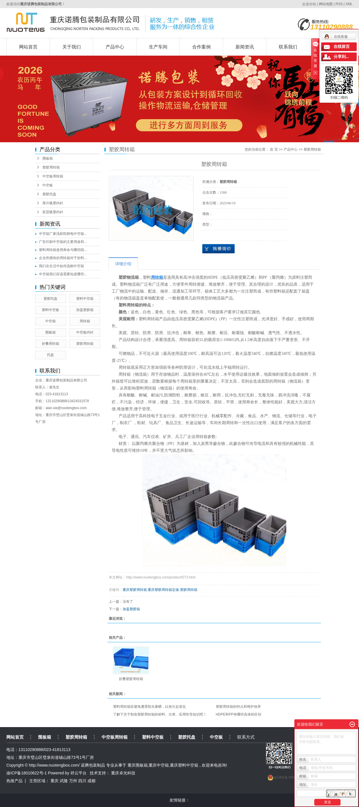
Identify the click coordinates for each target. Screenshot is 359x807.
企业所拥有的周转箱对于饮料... (63, 258)
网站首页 (28, 46)
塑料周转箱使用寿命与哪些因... (63, 250)
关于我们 (71, 46)
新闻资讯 (244, 46)
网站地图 (326, 4)
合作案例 (201, 46)
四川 (82, 780)
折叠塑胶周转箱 (131, 679)
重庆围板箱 (138, 765)
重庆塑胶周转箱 (135, 590)
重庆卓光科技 (123, 773)
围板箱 (47, 158)
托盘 (50, 355)
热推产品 (14, 780)
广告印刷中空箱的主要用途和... (63, 242)
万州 (73, 780)
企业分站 (309, 4)
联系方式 (246, 737)
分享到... (341, 57)
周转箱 (85, 321)
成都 (91, 780)
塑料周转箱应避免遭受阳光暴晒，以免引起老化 (149, 707)
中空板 (47, 185)
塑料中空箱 (85, 299)
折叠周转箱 (50, 344)
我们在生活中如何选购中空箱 (61, 266)
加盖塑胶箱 (85, 310)
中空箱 (50, 321)
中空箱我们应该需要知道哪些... (63, 274)
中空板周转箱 (52, 176)
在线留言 (342, 46)
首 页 (274, 149)
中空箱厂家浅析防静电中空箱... (63, 234)
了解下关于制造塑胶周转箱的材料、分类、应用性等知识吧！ (160, 714)
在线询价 (218, 248)
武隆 (64, 780)
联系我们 (288, 46)
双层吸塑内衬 (52, 212)
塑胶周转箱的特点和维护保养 (238, 707)
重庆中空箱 (159, 765)
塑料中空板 (50, 310)
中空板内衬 (85, 332)
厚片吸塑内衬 (52, 203)
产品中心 (115, 46)
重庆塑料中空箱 (184, 765)
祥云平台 (78, 773)
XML (349, 4)
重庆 (55, 780)
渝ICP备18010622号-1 (26, 773)
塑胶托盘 (49, 194)
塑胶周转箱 (51, 167)
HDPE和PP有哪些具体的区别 (238, 714)
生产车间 (158, 46)
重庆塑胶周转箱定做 (163, 590)
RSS (339, 4)
